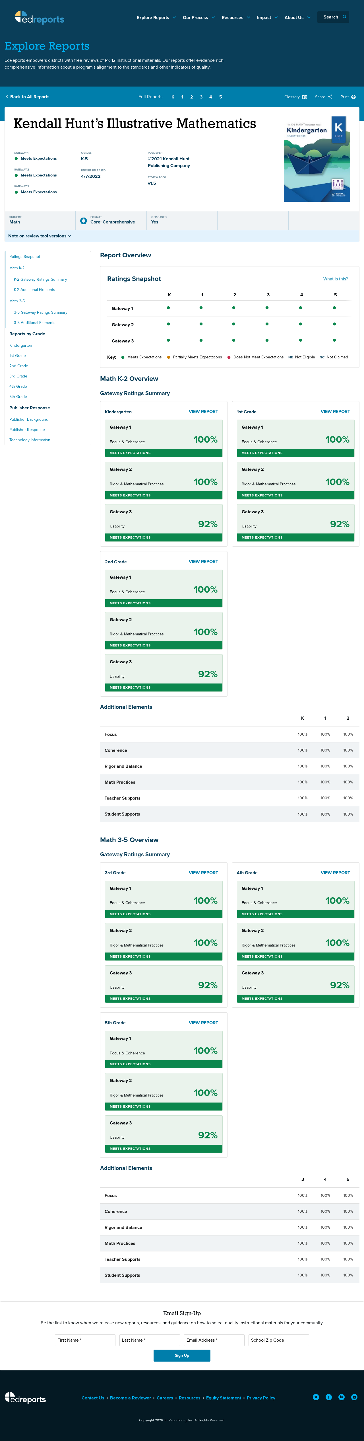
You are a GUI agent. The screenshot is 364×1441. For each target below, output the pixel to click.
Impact (264, 17)
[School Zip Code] (279, 1340)
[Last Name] (149, 1340)
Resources (233, 17)
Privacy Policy (261, 1398)
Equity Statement (223, 1398)
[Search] (333, 17)
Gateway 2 (123, 324)
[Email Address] (214, 1340)
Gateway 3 (123, 341)
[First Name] (85, 1340)
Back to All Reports (29, 96)
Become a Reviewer (130, 1398)
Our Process (196, 17)
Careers (165, 1398)
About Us (295, 17)
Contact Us (93, 1398)
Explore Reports (153, 17)
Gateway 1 (122, 308)
